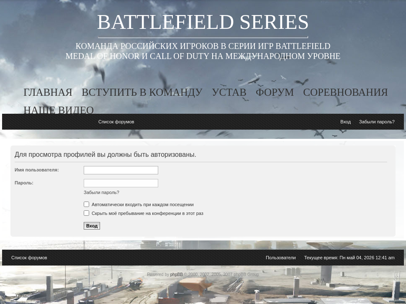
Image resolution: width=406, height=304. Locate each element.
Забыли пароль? (377, 121)
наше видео (58, 110)
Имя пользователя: (37, 169)
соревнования (345, 92)
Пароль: (24, 182)
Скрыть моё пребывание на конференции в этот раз (143, 213)
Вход (345, 121)
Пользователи (281, 257)
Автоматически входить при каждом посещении (139, 204)
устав (229, 92)
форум (275, 92)
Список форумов (116, 121)
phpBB (176, 274)
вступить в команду (142, 92)
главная (47, 92)
